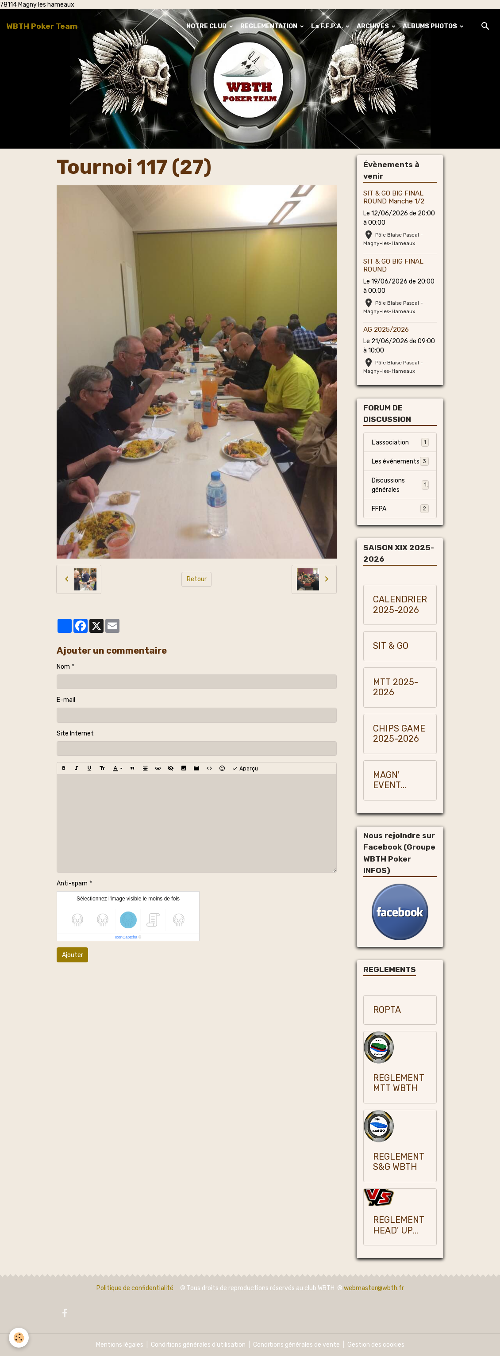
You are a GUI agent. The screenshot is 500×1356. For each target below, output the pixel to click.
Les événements (400, 461)
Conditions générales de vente (296, 1344)
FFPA (400, 508)
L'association (400, 442)
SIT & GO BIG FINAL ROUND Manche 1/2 (393, 197)
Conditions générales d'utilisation (198, 1344)
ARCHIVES (373, 26)
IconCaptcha (126, 937)
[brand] (41, 26)
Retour (197, 579)
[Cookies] (19, 1338)
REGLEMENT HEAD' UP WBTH (398, 1225)
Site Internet (75, 733)
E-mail (66, 700)
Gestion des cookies (375, 1344)
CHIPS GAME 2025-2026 (399, 734)
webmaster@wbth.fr (374, 1288)
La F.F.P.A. (327, 26)
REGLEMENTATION (269, 26)
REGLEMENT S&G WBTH (398, 1162)
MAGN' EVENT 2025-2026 (396, 780)
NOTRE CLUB (207, 26)
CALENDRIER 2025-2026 (400, 604)
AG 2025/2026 (386, 329)
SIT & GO (390, 646)
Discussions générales (400, 485)
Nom (63, 666)
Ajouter (72, 955)
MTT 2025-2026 (395, 687)
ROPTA (387, 1010)
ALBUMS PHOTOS (430, 26)
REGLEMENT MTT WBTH (398, 1083)
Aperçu (245, 769)
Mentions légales (119, 1344)
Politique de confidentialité (134, 1288)
